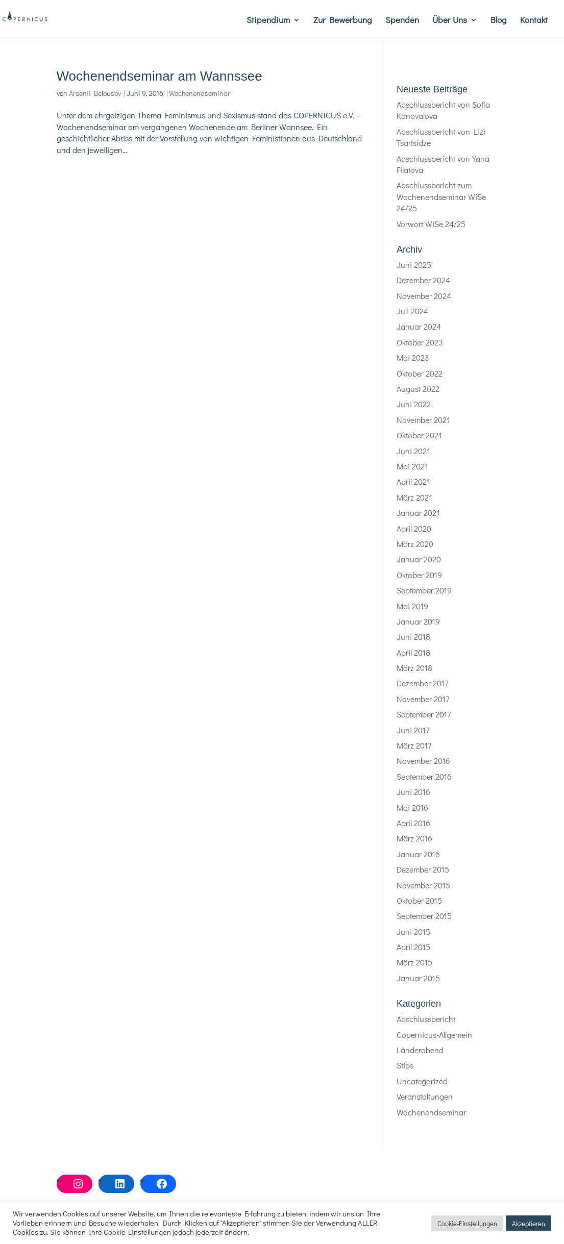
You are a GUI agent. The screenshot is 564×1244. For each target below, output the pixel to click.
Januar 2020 (419, 559)
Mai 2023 (413, 357)
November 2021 (423, 419)
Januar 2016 (418, 854)
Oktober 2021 (419, 435)
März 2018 (414, 667)
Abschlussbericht (426, 1018)
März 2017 (414, 745)
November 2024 (424, 295)
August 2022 (418, 388)
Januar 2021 (418, 512)
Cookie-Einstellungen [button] (467, 1223)
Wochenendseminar (199, 93)
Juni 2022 (414, 404)
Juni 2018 (413, 636)
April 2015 (413, 946)
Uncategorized (422, 1081)
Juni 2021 (413, 450)
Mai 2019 (412, 606)
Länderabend (420, 1049)
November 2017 (423, 698)
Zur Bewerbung (342, 21)
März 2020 (415, 543)
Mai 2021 (412, 466)
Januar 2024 (419, 326)
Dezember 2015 (423, 869)
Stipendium (268, 21)
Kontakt (534, 21)
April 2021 (413, 481)
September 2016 (424, 776)
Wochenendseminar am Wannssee (159, 76)
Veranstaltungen (425, 1096)
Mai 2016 (412, 807)
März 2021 (414, 497)
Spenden (402, 21)
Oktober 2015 (419, 900)
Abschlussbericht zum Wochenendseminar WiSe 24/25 (441, 196)
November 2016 (423, 760)
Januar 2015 (418, 978)
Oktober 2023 (420, 342)
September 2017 (424, 714)
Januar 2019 (418, 621)
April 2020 (414, 528)
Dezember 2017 (422, 683)
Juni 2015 (413, 931)
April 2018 (413, 652)
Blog (499, 21)
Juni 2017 (413, 730)
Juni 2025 (414, 264)
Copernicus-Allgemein (434, 1034)
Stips (405, 1065)
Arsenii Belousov (95, 93)
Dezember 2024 (423, 280)
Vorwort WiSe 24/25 (431, 223)
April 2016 (413, 822)
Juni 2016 (413, 791)
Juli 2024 (412, 311)
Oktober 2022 (420, 373)
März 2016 (414, 838)
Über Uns (449, 21)
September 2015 (424, 915)
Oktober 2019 (419, 574)
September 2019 (424, 590)
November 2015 (423, 885)
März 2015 (414, 962)
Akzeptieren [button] (528, 1223)
